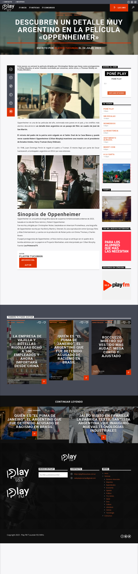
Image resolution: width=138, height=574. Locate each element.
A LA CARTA (109, 442)
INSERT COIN (109, 435)
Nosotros (20, 2)
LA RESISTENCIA (111, 419)
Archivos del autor (28, 550)
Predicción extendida (116, 508)
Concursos (49, 8)
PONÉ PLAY (109, 397)
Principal (77, 148)
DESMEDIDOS (110, 411)
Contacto (7, 2)
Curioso (60, 148)
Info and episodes (116, 381)
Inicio (24, 8)
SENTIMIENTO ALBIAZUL (110, 427)
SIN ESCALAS (110, 404)
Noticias (35, 8)
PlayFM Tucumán (66, 180)
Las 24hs (119, 7)
